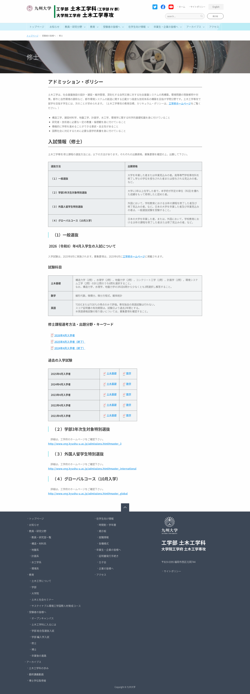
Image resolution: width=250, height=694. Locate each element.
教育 (31, 574)
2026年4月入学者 (64, 335)
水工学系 (36, 562)
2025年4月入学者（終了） (69, 342)
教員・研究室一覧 (41, 537)
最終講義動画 (36, 674)
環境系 (35, 568)
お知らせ (54, 27)
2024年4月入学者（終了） (69, 348)
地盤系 (35, 550)
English (216, 6)
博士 (34, 649)
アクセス (214, 27)
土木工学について (41, 581)
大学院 (35, 593)
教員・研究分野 (37, 531)
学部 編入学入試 (40, 637)
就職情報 (104, 537)
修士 (34, 643)
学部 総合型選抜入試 (43, 631)
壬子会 (102, 562)
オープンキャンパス (43, 618)
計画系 (35, 556)
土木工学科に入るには (44, 624)
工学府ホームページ (180, 103)
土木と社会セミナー (43, 599)
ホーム (181, 6)
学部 (34, 587)
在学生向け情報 (105, 518)
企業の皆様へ (106, 568)
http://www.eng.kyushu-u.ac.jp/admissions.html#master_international (92, 468)
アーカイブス (33, 662)
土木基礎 (112, 373)
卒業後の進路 (39, 655)
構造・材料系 (39, 543)
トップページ (36, 27)
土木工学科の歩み (39, 668)
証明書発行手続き (109, 556)
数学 (128, 373)
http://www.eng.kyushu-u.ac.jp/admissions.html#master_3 (84, 443)
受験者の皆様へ (37, 612)
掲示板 (215, 16)
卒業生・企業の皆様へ (108, 550)
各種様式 (104, 543)
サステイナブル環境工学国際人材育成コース (56, 606)
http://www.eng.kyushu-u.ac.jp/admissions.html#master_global (88, 493)
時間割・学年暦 (107, 525)
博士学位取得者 (37, 680)
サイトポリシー (196, 6)
